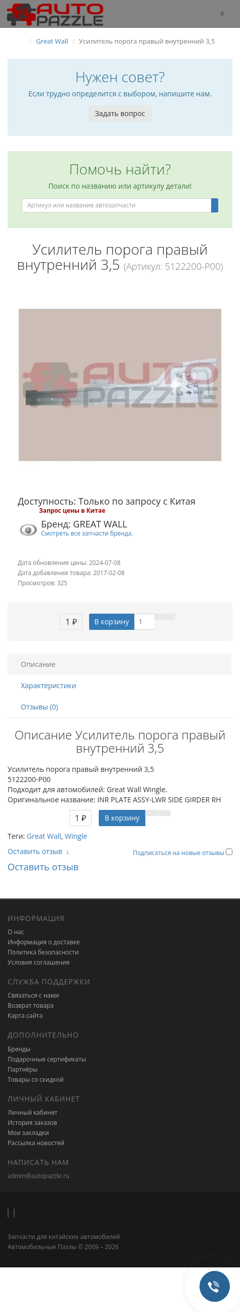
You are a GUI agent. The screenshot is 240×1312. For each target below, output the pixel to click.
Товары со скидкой (36, 1079)
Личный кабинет (33, 1112)
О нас (16, 932)
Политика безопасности (43, 952)
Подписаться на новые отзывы (179, 852)
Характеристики (48, 685)
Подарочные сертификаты (47, 1059)
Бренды (19, 1049)
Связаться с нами (33, 995)
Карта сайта (25, 1015)
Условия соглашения (38, 962)
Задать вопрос (120, 113)
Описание (38, 664)
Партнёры (22, 1069)
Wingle (76, 836)
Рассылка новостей (36, 1143)
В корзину (111, 621)
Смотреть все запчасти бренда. (87, 533)
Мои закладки (28, 1132)
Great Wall (44, 836)
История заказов (32, 1122)
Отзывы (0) (39, 707)
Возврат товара (31, 1005)
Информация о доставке (44, 942)
